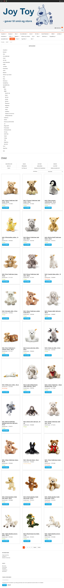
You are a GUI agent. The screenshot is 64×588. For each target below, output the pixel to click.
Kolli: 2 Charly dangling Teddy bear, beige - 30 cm (9, 495)
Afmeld (9, 583)
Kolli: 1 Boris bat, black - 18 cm (31, 458)
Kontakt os (4, 554)
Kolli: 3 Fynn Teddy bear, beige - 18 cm (10, 274)
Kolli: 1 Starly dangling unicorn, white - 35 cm (10, 532)
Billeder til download (6, 555)
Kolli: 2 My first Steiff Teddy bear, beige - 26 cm (53, 237)
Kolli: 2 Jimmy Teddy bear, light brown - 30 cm (10, 201)
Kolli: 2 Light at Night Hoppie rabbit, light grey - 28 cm (31, 384)
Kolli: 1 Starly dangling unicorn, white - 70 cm (52, 532)
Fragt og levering (5, 553)
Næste (35, 545)
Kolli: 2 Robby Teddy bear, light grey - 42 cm (52, 421)
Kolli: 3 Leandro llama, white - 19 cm (53, 274)
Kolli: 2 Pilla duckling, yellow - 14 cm (10, 237)
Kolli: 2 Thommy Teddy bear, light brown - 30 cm (32, 201)
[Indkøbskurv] (59, 28)
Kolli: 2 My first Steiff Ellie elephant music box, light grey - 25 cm (10, 422)
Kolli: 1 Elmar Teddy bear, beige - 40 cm (10, 459)
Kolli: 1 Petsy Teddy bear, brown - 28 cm (53, 459)
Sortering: (35, 171)
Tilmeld (4, 583)
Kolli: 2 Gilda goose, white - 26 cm (10, 383)
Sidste (39, 545)
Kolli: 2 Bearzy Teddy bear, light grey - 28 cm (31, 237)
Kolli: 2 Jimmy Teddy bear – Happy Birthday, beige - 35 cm (52, 384)
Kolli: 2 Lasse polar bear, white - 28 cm (31, 347)
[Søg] (62, 30)
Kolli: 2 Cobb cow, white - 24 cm (52, 347)
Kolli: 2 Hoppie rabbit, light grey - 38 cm (53, 311)
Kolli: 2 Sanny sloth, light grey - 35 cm (32, 421)
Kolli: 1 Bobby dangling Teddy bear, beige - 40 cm (52, 495)
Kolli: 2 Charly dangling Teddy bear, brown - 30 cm (31, 495)
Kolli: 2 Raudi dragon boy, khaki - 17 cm (32, 532)
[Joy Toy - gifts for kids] (27, 15)
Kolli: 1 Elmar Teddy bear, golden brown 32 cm (32, 311)
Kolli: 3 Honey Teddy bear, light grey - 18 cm (31, 274)
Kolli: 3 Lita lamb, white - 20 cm (9, 310)
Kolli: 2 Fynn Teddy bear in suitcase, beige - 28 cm (8, 347)
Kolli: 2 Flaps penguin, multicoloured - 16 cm (50, 201)
